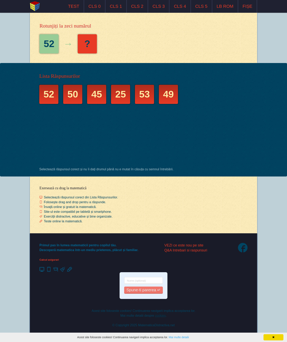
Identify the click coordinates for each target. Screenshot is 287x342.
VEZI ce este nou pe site (183, 245)
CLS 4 (180, 6)
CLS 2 (137, 6)
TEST (73, 6)
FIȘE (247, 6)
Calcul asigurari (49, 259)
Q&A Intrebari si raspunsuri (185, 250)
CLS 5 (201, 6)
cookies (160, 315)
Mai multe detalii (179, 337)
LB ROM (225, 6)
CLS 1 (116, 6)
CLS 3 (158, 6)
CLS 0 (94, 6)
